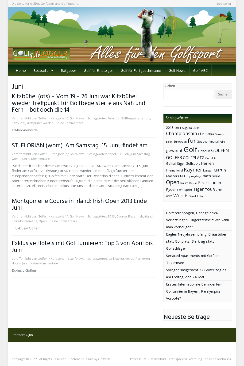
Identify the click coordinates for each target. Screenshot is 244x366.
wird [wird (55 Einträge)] (169, 196)
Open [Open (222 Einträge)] (172, 182)
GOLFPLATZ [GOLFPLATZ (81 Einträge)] (193, 157)
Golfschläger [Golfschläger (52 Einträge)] (175, 163)
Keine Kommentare (69, 123)
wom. (15, 158)
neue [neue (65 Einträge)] (216, 176)
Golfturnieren (140, 258)
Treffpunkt (34, 123)
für (117, 118)
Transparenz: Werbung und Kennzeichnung (200, 359)
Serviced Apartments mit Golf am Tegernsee (193, 259)
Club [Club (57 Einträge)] (201, 134)
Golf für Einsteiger (98, 70)
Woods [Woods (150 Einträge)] (181, 195)
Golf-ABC (200, 70)
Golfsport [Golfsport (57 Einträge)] (193, 163)
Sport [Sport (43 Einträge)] (188, 190)
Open (43, 221)
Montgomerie (27, 221)
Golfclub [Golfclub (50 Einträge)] (204, 151)
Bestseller (224, 3)
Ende (132, 216)
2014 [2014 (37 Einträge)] (177, 128)
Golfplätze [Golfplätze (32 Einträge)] (211, 158)
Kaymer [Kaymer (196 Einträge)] (193, 169)
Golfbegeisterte (132, 118)
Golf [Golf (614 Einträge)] (190, 149)
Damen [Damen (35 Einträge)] (219, 134)
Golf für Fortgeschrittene (141, 70)
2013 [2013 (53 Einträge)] (170, 127)
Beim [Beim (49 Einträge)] (196, 128)
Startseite (19, 335)
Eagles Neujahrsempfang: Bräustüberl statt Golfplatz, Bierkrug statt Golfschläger (196, 241)
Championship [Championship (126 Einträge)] (181, 133)
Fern (111, 118)
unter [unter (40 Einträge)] (219, 190)
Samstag (143, 154)
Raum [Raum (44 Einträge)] (184, 183)
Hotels (16, 263)
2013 (111, 216)
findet (112, 154)
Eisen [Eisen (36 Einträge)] (169, 141)
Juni (147, 118)
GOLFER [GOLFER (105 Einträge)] (174, 157)
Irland (148, 216)
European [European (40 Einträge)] (180, 142)
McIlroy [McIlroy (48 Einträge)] (185, 176)
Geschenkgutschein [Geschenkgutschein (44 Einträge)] (211, 142)
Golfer (42, 118)
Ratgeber (68, 70)
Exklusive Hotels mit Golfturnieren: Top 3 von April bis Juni (82, 247)
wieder (48, 123)
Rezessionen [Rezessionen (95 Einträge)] (209, 182)
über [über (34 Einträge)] (202, 196)
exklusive (122, 258)
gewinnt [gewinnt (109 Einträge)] (174, 150)
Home (21, 70)
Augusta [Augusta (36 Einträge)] (187, 128)
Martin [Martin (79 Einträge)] (220, 170)
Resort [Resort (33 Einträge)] (193, 183)
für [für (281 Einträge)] (192, 140)
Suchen (169, 86)
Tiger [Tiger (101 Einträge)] (198, 189)
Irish (140, 216)
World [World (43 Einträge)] (194, 196)
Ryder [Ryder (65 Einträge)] (171, 189)
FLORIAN (123, 154)
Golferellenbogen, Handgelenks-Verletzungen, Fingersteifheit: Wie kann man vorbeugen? (197, 219)
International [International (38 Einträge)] (174, 170)
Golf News (177, 70)
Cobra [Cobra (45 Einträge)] (209, 134)
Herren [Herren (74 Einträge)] (207, 163)
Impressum (138, 359)
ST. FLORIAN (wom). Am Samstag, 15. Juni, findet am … (83, 146)
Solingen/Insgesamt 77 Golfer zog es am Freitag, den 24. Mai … (196, 273)
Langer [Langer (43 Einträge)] (208, 170)
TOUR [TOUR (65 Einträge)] (210, 189)
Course (121, 216)
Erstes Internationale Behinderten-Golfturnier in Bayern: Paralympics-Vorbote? (194, 291)
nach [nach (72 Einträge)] (207, 176)
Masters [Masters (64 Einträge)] (172, 176)
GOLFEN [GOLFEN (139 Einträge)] (220, 150)
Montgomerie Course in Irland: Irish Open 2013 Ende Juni (79, 204)
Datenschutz (157, 359)
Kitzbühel (18, 123)
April (111, 258)
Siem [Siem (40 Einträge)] (180, 190)
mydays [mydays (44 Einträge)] (196, 176)
